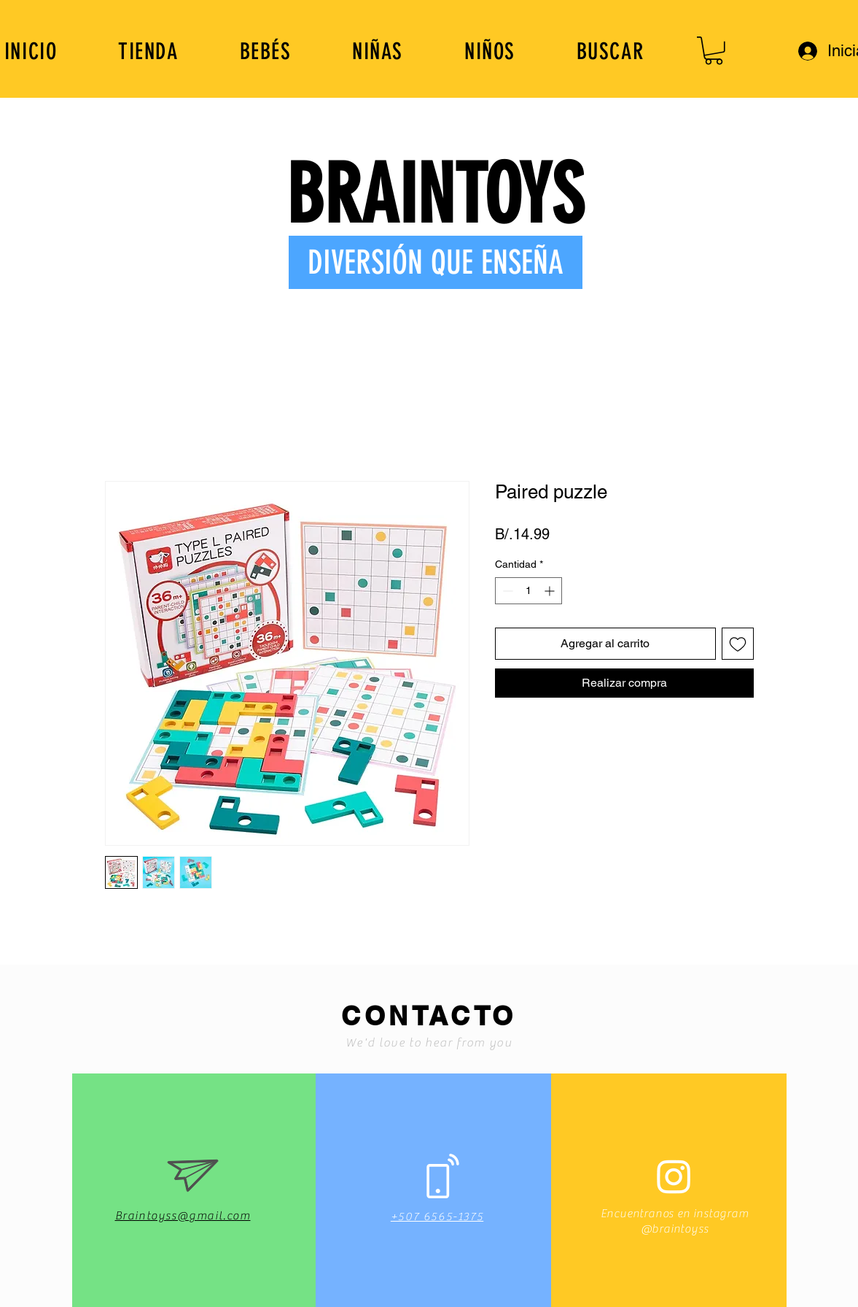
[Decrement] (506, 591)
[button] (713, 50)
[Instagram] (674, 1176)
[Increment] (551, 591)
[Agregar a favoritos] (738, 644)
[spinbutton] (528, 591)
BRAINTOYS (435, 195)
